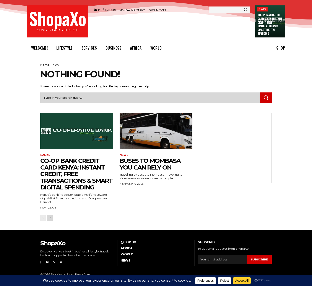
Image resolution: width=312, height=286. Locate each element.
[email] (222, 259)
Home (45, 64)
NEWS (124, 155)
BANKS (262, 9)
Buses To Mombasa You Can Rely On (150, 164)
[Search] (246, 9)
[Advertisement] (171, 26)
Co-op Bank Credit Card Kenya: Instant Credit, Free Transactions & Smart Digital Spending (269, 24)
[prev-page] (43, 218)
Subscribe (259, 259)
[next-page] (50, 218)
